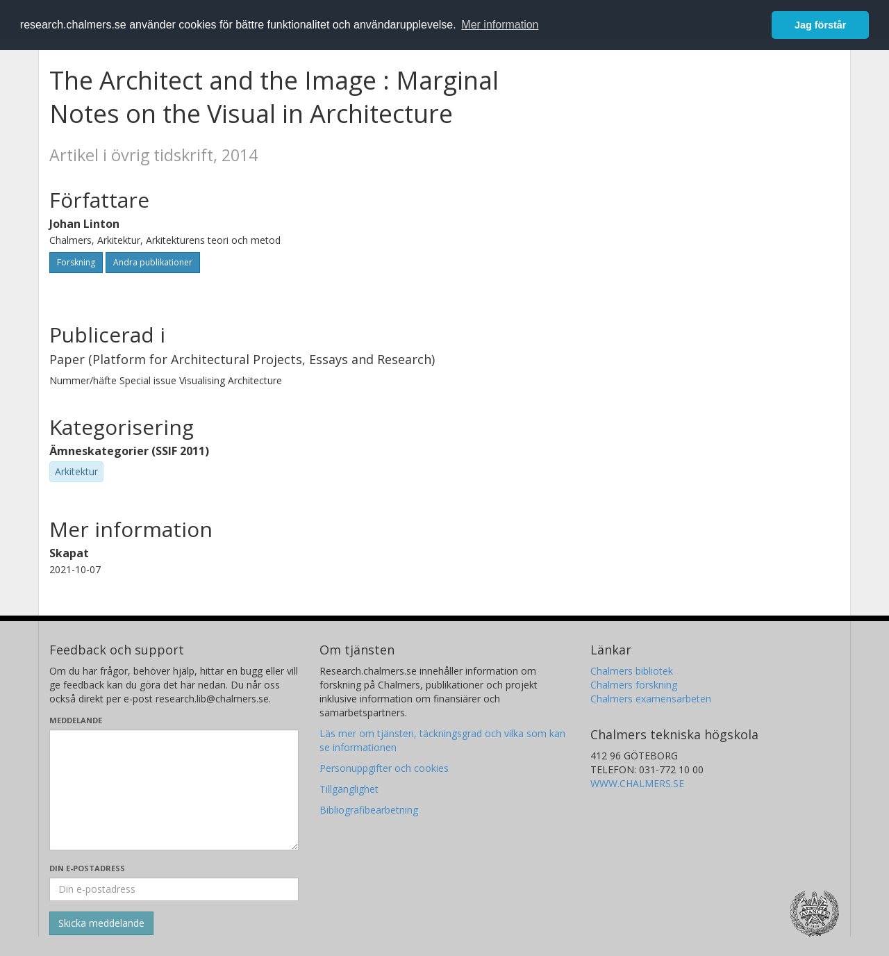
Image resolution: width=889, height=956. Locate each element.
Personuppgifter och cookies (384, 768)
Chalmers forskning (633, 684)
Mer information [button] (499, 25)
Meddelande (75, 720)
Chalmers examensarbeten (650, 698)
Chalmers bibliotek (631, 670)
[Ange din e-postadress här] (174, 889)
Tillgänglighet (349, 789)
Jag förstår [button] (820, 25)
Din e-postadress (87, 868)
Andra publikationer (152, 262)
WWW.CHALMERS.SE (637, 783)
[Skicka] (101, 923)
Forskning (76, 262)
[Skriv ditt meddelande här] (174, 790)
